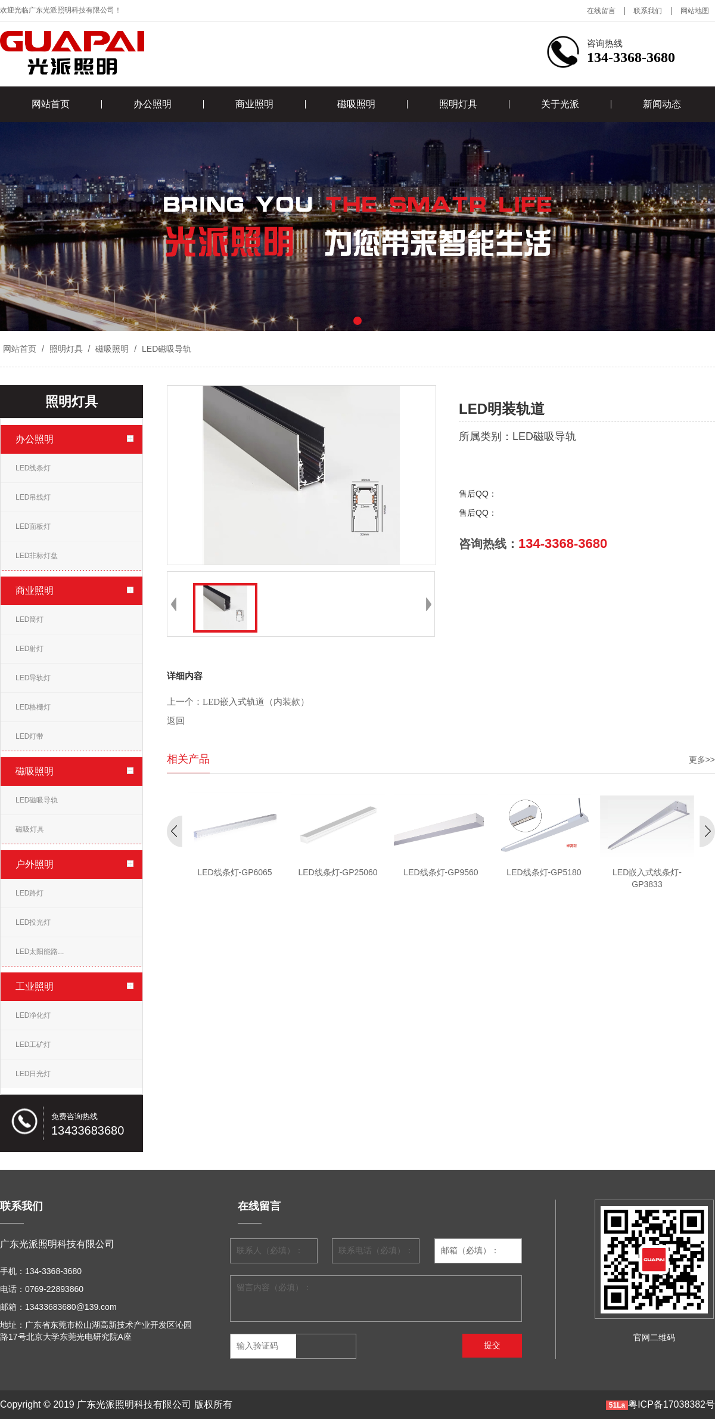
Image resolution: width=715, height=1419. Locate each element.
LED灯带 (29, 736)
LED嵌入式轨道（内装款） (256, 702)
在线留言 (601, 11)
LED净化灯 (33, 1015)
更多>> (702, 759)
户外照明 (34, 864)
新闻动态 (662, 104)
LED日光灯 (33, 1074)
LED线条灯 (33, 468)
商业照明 (254, 104)
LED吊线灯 (33, 497)
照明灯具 (458, 104)
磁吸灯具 (29, 829)
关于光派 (560, 104)
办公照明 (152, 104)
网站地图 (694, 11)
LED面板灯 (33, 526)
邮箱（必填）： (470, 1250)
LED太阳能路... (39, 951)
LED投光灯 (33, 922)
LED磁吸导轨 (165, 349)
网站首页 (51, 104)
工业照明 (34, 986)
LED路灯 (29, 893)
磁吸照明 (356, 104)
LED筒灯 (29, 619)
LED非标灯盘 (36, 556)
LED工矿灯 (33, 1044)
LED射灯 (29, 649)
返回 (176, 721)
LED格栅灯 (33, 707)
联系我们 (647, 11)
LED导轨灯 (33, 678)
